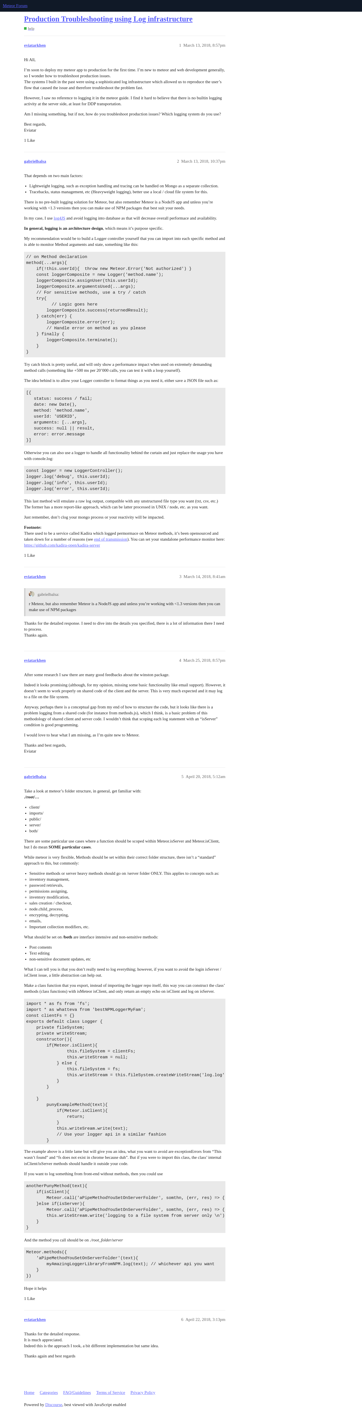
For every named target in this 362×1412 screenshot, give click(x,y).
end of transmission (110, 539)
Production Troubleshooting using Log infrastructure (108, 19)
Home (29, 1392)
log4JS (59, 218)
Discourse (53, 1404)
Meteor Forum (15, 5)
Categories (49, 1392)
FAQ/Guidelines (77, 1392)
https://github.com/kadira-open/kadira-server (62, 545)
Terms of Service (110, 1392)
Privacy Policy (142, 1392)
